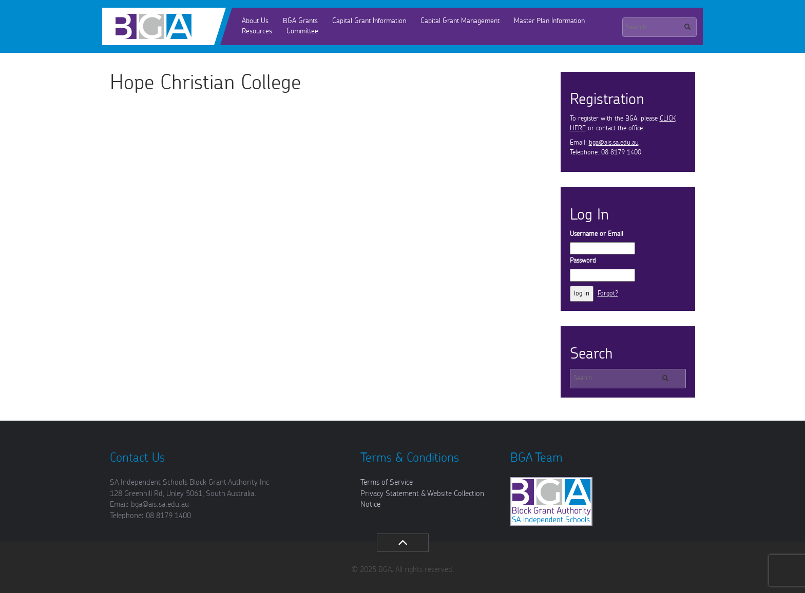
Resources (257, 31)
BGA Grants (300, 21)
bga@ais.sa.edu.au (614, 143)
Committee (302, 31)
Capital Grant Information (369, 21)
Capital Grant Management (460, 21)
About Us (255, 21)
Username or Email (596, 234)
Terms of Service (386, 482)
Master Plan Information (549, 21)
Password (583, 261)
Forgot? (608, 293)
